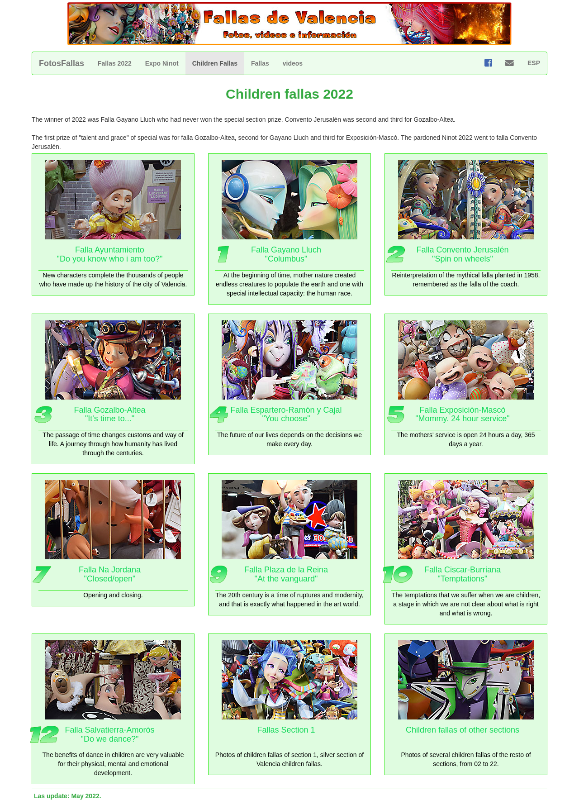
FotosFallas (61, 63)
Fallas (260, 63)
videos (293, 63)
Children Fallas (214, 63)
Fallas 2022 (115, 63)
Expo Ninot (162, 63)
